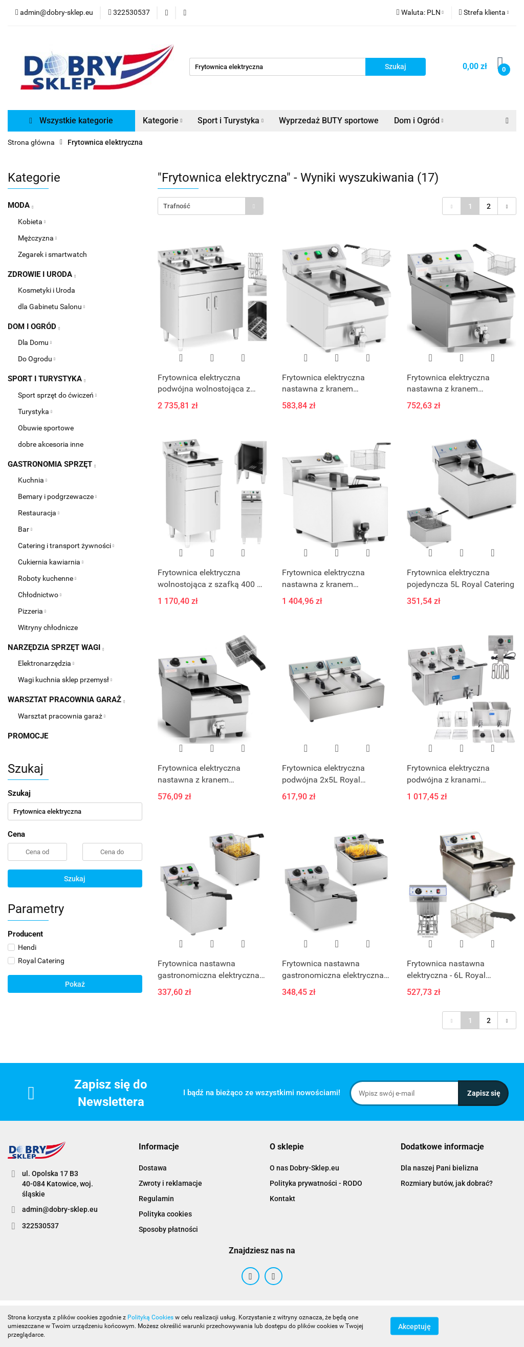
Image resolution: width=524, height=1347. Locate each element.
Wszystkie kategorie (71, 120)
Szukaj (74, 879)
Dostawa (153, 1168)
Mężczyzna (37, 238)
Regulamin (156, 1198)
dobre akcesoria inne (50, 444)
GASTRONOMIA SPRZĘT (52, 464)
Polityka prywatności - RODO (316, 1183)
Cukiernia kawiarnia (50, 562)
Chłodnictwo (39, 595)
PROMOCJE (28, 736)
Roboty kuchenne (47, 578)
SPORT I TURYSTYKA (46, 378)
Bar (25, 529)
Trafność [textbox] (176, 206)
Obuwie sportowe (46, 428)
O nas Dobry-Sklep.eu (304, 1168)
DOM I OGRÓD (34, 326)
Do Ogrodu (36, 359)
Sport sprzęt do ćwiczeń (57, 395)
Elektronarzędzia (46, 663)
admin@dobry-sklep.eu (60, 1209)
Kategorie (163, 120)
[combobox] (211, 206)
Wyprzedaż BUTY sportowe (329, 120)
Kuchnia (32, 480)
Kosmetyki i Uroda (46, 290)
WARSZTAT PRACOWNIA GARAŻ (66, 699)
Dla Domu (35, 342)
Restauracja (38, 513)
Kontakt (282, 1198)
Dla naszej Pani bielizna (439, 1168)
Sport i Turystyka (231, 120)
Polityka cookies (165, 1214)
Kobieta (32, 222)
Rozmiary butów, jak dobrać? (447, 1183)
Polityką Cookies (150, 1317)
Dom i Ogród (419, 120)
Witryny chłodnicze (48, 627)
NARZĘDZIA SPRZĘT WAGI (56, 647)
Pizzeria (32, 611)
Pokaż (75, 984)
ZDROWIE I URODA (42, 274)
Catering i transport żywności (66, 545)
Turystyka (35, 411)
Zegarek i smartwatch (52, 254)
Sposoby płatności (168, 1229)
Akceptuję (414, 1326)
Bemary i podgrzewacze (57, 496)
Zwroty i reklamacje (170, 1183)
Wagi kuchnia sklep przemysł (65, 680)
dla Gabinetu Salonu (51, 306)
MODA (20, 205)
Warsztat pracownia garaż (61, 716)
